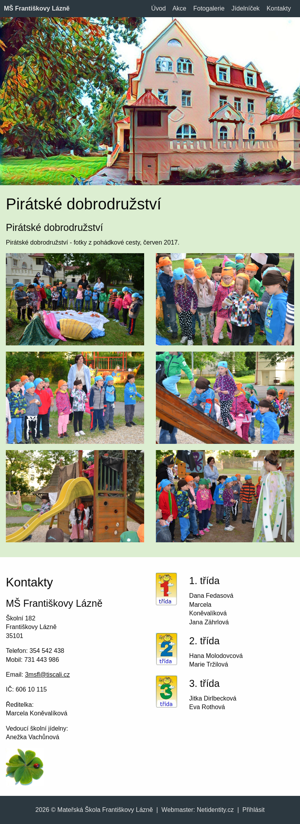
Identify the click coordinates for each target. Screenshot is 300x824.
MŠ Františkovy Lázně (37, 8)
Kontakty (278, 8)
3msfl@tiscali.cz (47, 674)
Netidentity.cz (215, 809)
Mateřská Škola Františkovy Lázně (105, 809)
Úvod (158, 8)
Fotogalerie (209, 8)
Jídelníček (246, 8)
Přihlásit (254, 809)
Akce (179, 8)
